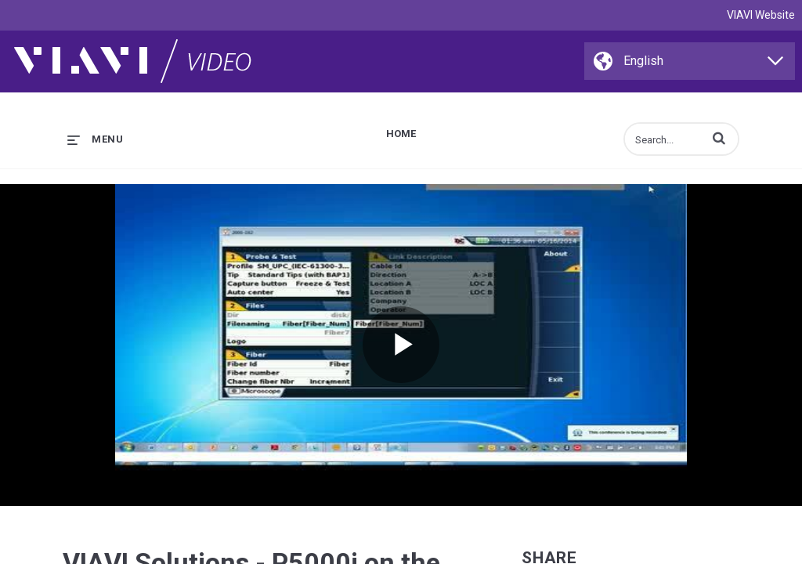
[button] (719, 138)
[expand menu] (95, 139)
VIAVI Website (761, 15)
